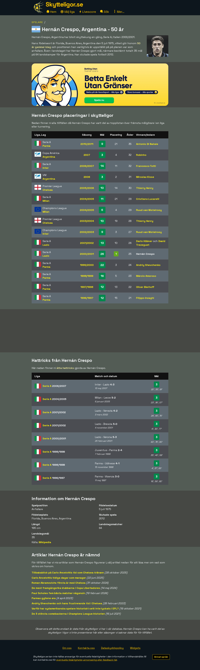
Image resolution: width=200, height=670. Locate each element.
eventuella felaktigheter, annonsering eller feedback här (86, 659)
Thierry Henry (144, 188)
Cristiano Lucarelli (147, 199)
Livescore (87, 12)
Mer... (118, 12)
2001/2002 (87, 243)
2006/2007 (87, 166)
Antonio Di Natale (147, 144)
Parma (46, 145)
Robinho (141, 155)
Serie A (54, 386)
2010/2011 (86, 144)
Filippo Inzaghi (145, 298)
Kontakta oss (86, 648)
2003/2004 (87, 221)
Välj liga (68, 12)
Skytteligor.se (64, 4)
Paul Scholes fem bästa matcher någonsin (58, 593)
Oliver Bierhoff (145, 287)
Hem (51, 12)
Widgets (135, 648)
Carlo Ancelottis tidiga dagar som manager (59, 577)
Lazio (46, 244)
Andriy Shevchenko (148, 265)
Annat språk (161, 656)
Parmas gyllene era (44, 598)
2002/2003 (87, 232)
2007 (87, 155)
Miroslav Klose (145, 177)
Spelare (37, 22)
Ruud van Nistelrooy (149, 210)
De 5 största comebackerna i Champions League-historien (68, 613)
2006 (87, 177)
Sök (104, 12)
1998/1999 (86, 276)
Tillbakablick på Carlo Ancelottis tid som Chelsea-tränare (68, 572)
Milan (46, 200)
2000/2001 (87, 254)
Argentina (49, 156)
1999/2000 (87, 265)
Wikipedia (45, 542)
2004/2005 (87, 199)
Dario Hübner (144, 241)
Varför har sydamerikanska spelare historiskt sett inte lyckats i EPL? (75, 608)
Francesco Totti (146, 166)
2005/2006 (87, 188)
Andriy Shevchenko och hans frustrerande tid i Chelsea (67, 603)
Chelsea (48, 189)
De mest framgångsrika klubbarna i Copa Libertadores (66, 588)
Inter (46, 167)
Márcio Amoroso (146, 276)
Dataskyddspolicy (112, 648)
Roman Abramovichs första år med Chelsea (58, 582)
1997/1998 (86, 287)
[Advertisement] (100, 331)
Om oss (67, 648)
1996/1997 (86, 298)
